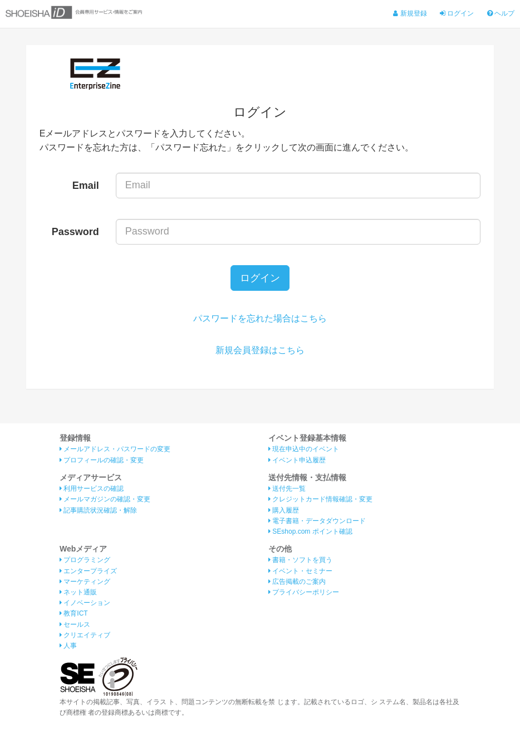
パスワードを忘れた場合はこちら (260, 318)
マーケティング (85, 581)
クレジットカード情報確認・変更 (320, 499)
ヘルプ (500, 13)
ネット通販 (78, 592)
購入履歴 (283, 510)
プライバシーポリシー (303, 592)
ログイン (457, 13)
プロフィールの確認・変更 (102, 460)
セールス (75, 624)
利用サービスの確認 (92, 488)
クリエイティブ (85, 635)
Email (85, 185)
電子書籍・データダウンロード (317, 521)
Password (75, 231)
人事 (68, 646)
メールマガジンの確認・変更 (105, 499)
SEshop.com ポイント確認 (310, 531)
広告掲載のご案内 (297, 581)
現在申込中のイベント (303, 449)
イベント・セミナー (300, 571)
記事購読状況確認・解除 (98, 510)
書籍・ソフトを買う (300, 560)
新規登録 (409, 13)
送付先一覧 (287, 488)
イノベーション (85, 603)
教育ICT (74, 613)
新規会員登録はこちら (260, 350)
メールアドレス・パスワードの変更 (115, 449)
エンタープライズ (88, 571)
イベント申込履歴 (297, 460)
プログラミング (85, 560)
